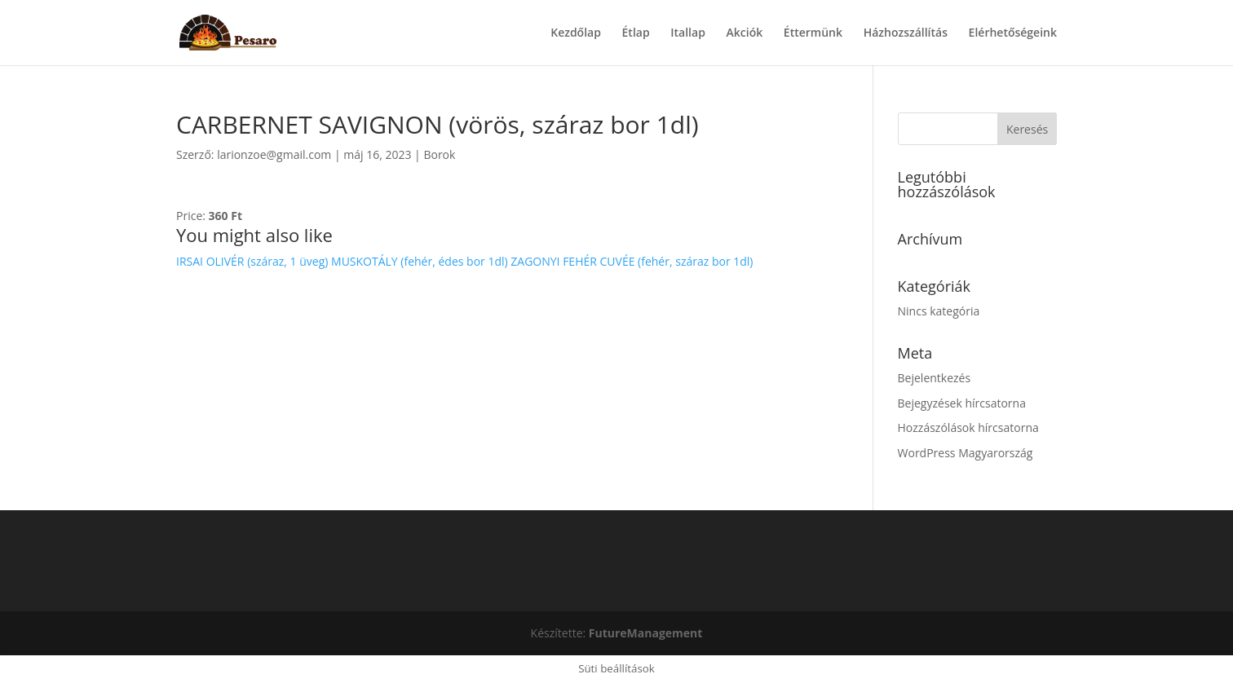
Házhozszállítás (906, 33)
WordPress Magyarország (965, 452)
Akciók (745, 33)
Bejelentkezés (934, 378)
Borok (439, 154)
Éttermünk (813, 33)
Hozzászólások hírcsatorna (968, 427)
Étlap (636, 33)
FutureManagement (646, 633)
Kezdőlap (575, 33)
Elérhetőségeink (1013, 33)
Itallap (687, 33)
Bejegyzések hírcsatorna (962, 403)
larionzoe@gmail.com (274, 154)
